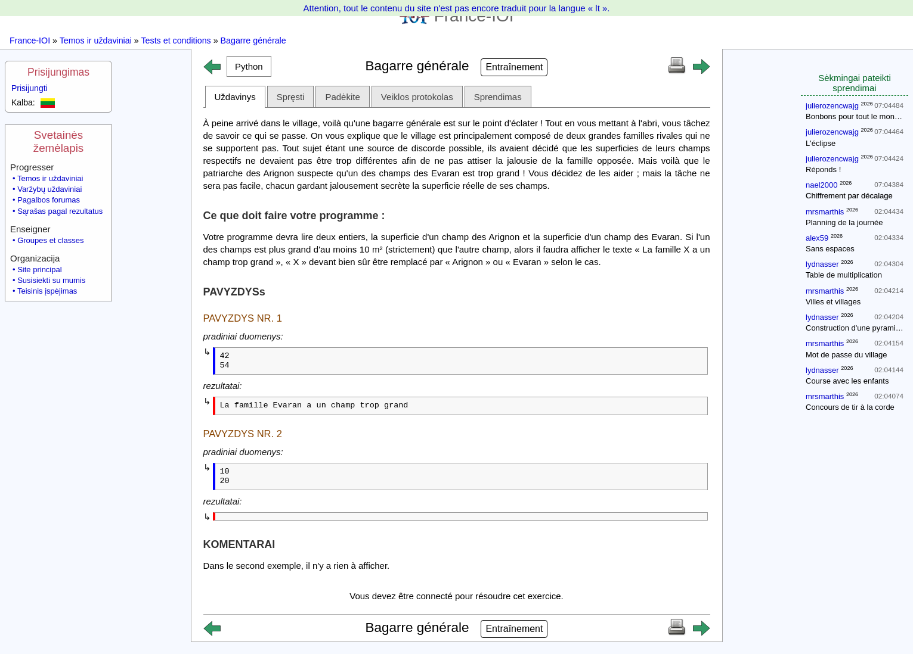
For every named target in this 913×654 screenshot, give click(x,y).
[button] (249, 66)
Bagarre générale (253, 40)
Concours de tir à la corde (850, 407)
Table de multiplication (844, 274)
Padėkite (342, 97)
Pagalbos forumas (48, 199)
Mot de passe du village (846, 354)
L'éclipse (820, 143)
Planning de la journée (844, 222)
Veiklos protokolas (417, 97)
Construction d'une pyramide (855, 327)
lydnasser (822, 264)
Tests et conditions (176, 40)
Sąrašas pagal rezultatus (60, 211)
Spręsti (291, 97)
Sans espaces (830, 248)
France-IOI (30, 40)
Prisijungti (29, 88)
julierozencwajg (832, 105)
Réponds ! (823, 169)
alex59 (817, 237)
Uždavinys (235, 97)
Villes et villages (833, 301)
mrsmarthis (825, 211)
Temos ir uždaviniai (96, 40)
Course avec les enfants (847, 380)
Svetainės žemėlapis (58, 141)
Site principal (39, 269)
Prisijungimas (58, 72)
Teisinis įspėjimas (47, 290)
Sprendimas (498, 97)
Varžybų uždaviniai (49, 189)
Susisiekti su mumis (51, 280)
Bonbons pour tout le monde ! (857, 116)
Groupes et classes (50, 240)
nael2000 (822, 184)
